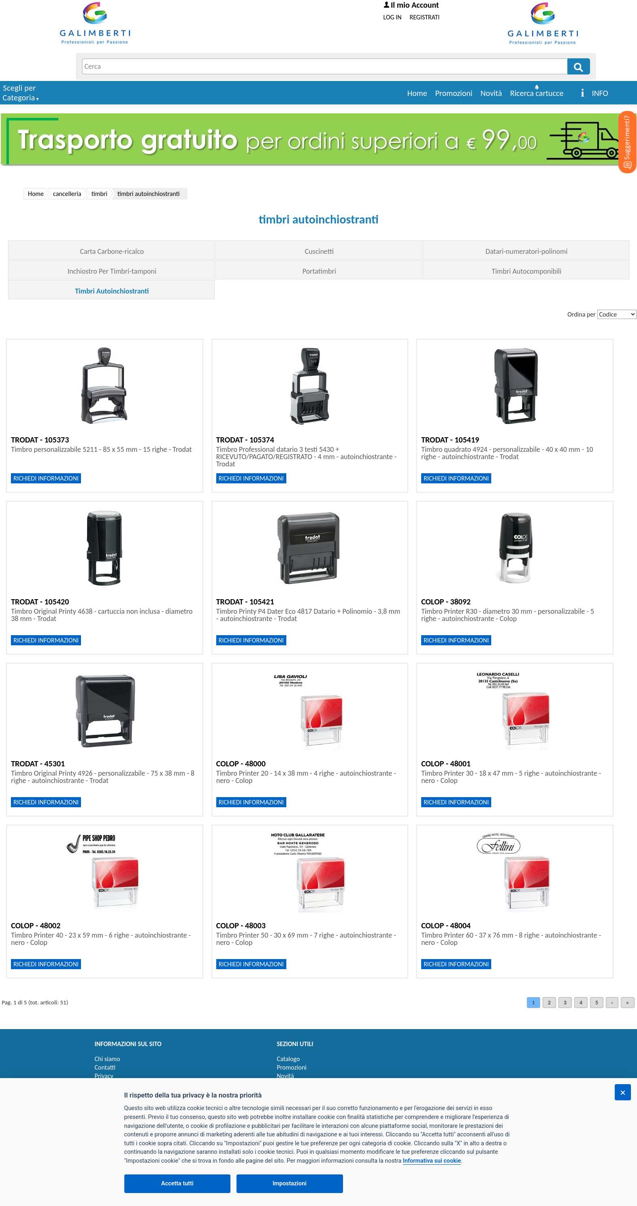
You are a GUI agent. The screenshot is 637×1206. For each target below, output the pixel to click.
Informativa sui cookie (432, 1160)
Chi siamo (107, 1059)
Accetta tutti (177, 1183)
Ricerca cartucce (537, 93)
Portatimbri (319, 271)
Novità (491, 93)
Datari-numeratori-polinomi (526, 251)
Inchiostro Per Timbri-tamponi (112, 271)
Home (417, 93)
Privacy (104, 1076)
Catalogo (288, 1059)
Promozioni (454, 93)
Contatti (105, 1067)
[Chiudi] (623, 1092)
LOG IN (392, 17)
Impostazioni (290, 1183)
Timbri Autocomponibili (526, 271)
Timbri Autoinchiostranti (112, 291)
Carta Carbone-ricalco (112, 251)
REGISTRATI (425, 17)
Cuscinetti (319, 251)
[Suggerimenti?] (621, 129)
